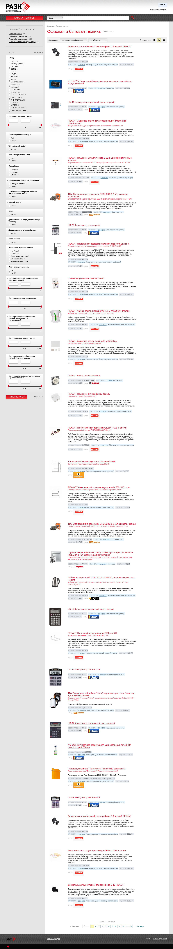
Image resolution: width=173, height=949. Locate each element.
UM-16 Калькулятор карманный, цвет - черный (91, 102)
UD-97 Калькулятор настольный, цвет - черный (91, 723)
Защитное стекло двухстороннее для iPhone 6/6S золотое (97, 850)
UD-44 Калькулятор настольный (84, 669)
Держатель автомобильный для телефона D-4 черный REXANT (99, 816)
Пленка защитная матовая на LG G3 (86, 278)
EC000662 (107, 212)
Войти (162, 5)
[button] (132, 18)
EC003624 (81, 471)
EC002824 (81, 262)
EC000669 (109, 380)
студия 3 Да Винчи (160, 939)
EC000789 (104, 178)
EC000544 (101, 107)
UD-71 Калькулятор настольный (84, 797)
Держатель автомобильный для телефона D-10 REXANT (96, 885)
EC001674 (81, 65)
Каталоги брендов (158, 9)
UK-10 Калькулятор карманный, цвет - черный (91, 609)
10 (123, 926)
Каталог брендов (53, 939)
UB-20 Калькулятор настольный (84, 225)
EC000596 (101, 88)
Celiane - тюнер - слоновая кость (84, 376)
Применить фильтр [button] (16, 397)
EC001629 (104, 445)
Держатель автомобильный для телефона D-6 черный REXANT (99, 47)
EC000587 (102, 325)
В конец (140, 926)
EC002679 (81, 653)
